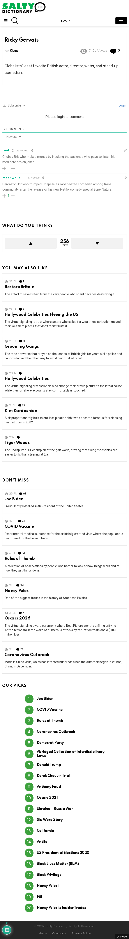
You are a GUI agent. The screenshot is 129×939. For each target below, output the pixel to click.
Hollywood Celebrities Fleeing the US (41, 314)
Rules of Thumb (20, 559)
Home (43, 933)
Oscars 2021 (47, 798)
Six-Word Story (50, 820)
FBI (39, 897)
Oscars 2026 (17, 618)
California (45, 831)
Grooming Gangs (22, 346)
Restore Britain (19, 287)
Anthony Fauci (49, 787)
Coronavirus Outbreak (27, 655)
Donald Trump (49, 765)
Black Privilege (49, 875)
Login (122, 105)
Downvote (97, 243)
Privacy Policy (81, 933)
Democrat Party (50, 743)
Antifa (42, 842)
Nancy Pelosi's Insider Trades (61, 908)
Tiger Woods (17, 443)
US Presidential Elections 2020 (63, 853)
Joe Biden (14, 499)
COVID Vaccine (19, 526)
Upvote (31, 243)
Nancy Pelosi (17, 591)
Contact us (59, 933)
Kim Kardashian (21, 411)
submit (121, 20)
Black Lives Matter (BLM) (58, 864)
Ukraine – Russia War (55, 809)
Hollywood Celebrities (27, 379)
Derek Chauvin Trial (53, 776)
